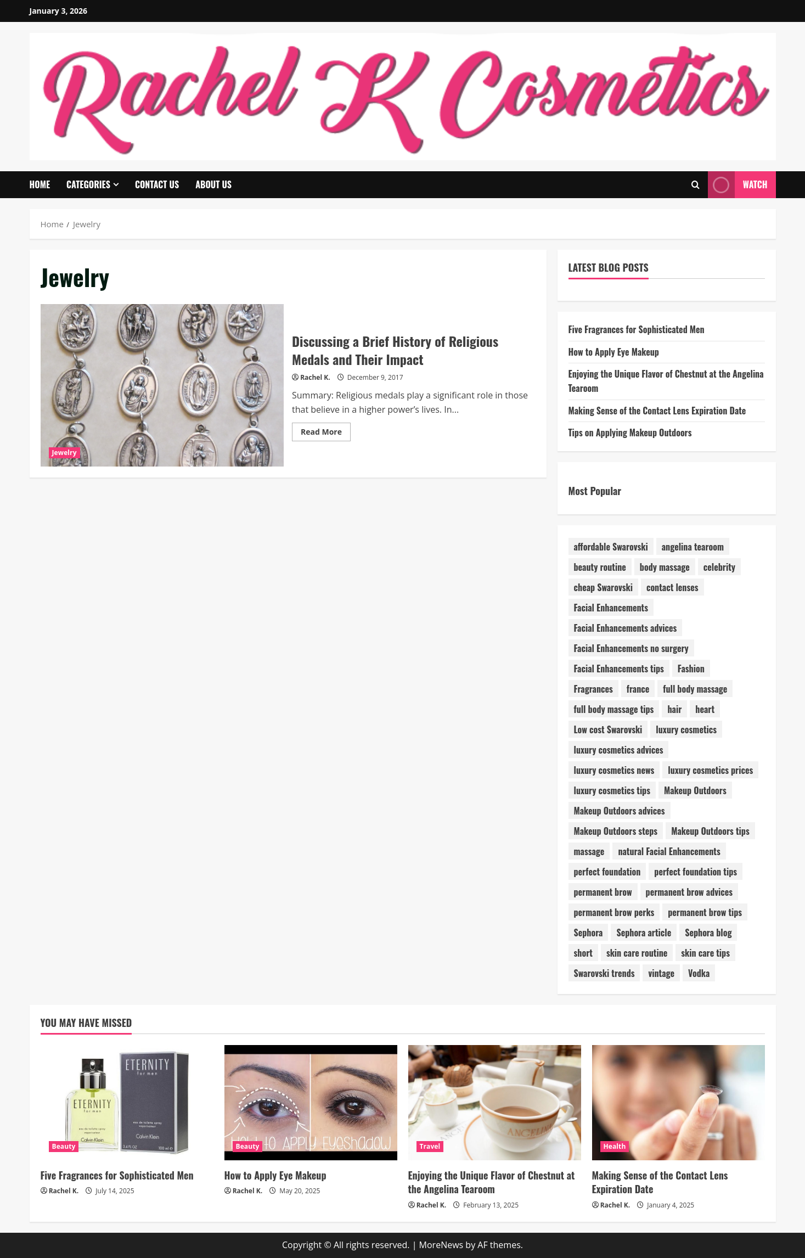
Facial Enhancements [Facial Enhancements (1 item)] (611, 607)
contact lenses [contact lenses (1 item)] (672, 587)
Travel (430, 1146)
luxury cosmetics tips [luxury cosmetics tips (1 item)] (612, 790)
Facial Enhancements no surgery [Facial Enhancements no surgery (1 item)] (631, 648)
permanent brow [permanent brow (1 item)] (603, 891)
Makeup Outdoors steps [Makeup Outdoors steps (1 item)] (616, 831)
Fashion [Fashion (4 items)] (691, 668)
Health (615, 1146)
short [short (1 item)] (583, 952)
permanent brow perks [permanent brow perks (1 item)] (614, 912)
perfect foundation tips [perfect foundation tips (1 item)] (695, 871)
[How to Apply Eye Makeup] (310, 1102)
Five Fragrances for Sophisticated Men (636, 329)
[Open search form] (695, 184)
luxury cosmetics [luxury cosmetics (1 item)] (686, 729)
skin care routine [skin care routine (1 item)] (636, 952)
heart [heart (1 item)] (704, 709)
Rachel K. (315, 377)
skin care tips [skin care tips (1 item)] (705, 952)
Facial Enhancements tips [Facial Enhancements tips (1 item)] (619, 668)
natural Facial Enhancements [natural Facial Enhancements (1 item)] (669, 851)
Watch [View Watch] (738, 184)
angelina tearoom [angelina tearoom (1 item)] (693, 546)
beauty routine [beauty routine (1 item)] (600, 567)
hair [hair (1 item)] (674, 709)
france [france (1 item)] (638, 688)
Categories (88, 184)
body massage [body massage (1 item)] (665, 567)
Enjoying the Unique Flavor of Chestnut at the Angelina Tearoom (491, 1182)
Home (40, 184)
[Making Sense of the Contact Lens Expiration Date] (678, 1102)
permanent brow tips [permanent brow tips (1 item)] (705, 912)
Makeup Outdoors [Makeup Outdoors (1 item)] (695, 790)
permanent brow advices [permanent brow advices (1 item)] (689, 891)
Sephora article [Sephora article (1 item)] (643, 932)
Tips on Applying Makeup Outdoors (630, 432)
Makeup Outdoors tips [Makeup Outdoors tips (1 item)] (710, 831)
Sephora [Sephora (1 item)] (588, 932)
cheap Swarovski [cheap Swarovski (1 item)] (603, 587)
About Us (213, 184)
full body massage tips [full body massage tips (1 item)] (614, 709)
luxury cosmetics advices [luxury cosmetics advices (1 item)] (618, 749)
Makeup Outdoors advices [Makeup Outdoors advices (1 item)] (619, 810)
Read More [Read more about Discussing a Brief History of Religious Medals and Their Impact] (326, 433)
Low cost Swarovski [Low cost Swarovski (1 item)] (608, 729)
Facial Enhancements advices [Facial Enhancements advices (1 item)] (625, 627)
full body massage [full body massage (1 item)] (695, 688)
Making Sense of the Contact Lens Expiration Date (657, 410)
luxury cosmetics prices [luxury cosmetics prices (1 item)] (710, 770)
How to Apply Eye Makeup (613, 351)
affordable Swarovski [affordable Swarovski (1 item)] (611, 546)
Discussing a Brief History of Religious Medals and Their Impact (162, 385)
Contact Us (157, 184)
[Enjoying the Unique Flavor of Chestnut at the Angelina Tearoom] (494, 1102)
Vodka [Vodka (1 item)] (699, 973)
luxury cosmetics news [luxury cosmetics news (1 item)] (614, 770)
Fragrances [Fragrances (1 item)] (593, 688)
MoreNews (441, 1245)
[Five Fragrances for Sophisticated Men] (127, 1102)
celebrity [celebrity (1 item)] (719, 567)
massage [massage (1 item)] (589, 851)
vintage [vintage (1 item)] (661, 973)
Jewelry (64, 452)
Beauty (64, 1146)
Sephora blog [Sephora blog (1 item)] (708, 932)
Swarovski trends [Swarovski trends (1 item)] (604, 973)
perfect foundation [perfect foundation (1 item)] (607, 871)
